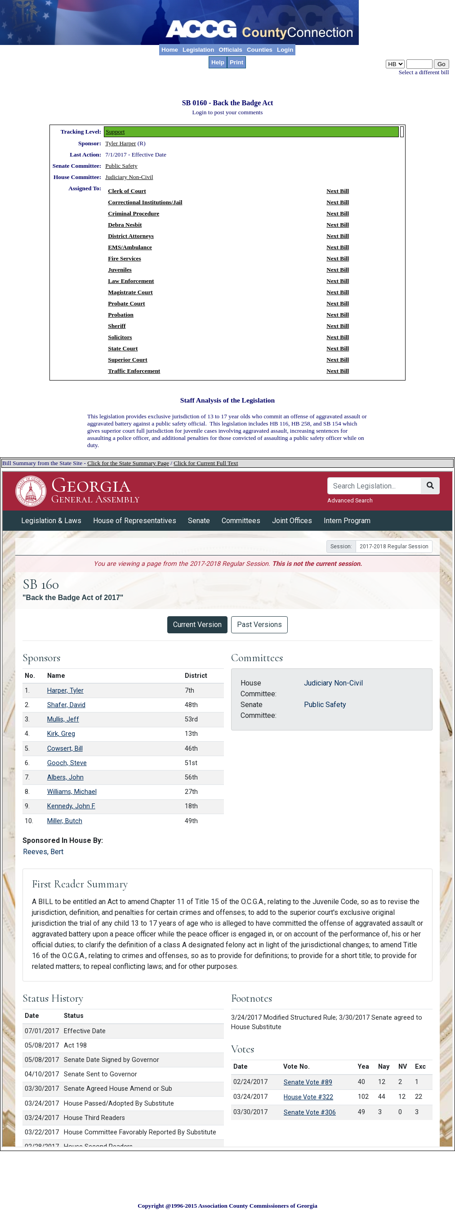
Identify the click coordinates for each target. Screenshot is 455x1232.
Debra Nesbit (125, 224)
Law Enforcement (131, 281)
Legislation (198, 49)
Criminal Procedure (133, 213)
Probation (121, 314)
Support (115, 131)
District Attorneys (131, 236)
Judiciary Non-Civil (129, 177)
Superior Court (127, 359)
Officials (230, 49)
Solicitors (120, 337)
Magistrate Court (130, 292)
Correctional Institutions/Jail (145, 202)
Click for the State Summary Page (128, 463)
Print (236, 62)
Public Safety (121, 165)
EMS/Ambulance (130, 247)
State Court (123, 348)
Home (169, 49)
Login (285, 49)
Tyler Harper (120, 143)
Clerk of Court (127, 191)
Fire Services (124, 258)
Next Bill (337, 191)
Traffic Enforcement (134, 370)
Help (217, 62)
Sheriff (116, 326)
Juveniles (120, 269)
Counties (259, 49)
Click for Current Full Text (206, 463)
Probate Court (126, 303)
